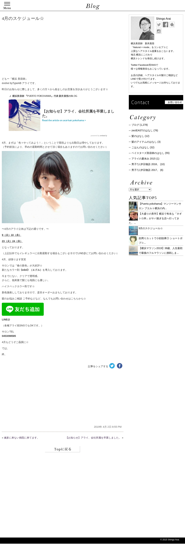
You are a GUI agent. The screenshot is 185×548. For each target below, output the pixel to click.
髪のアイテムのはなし (144, 141)
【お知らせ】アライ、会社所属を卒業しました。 (93, 437)
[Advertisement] (57, 49)
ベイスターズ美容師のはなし (148, 153)
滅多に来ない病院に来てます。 (21, 437)
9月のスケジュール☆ (151, 228)
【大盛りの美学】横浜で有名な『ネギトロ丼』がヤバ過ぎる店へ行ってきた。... (155, 218)
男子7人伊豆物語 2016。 (146, 164)
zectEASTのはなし (142, 130)
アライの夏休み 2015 (144, 158)
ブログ (135, 124)
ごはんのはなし (140, 147)
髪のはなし (138, 136)
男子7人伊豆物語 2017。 (146, 170)
